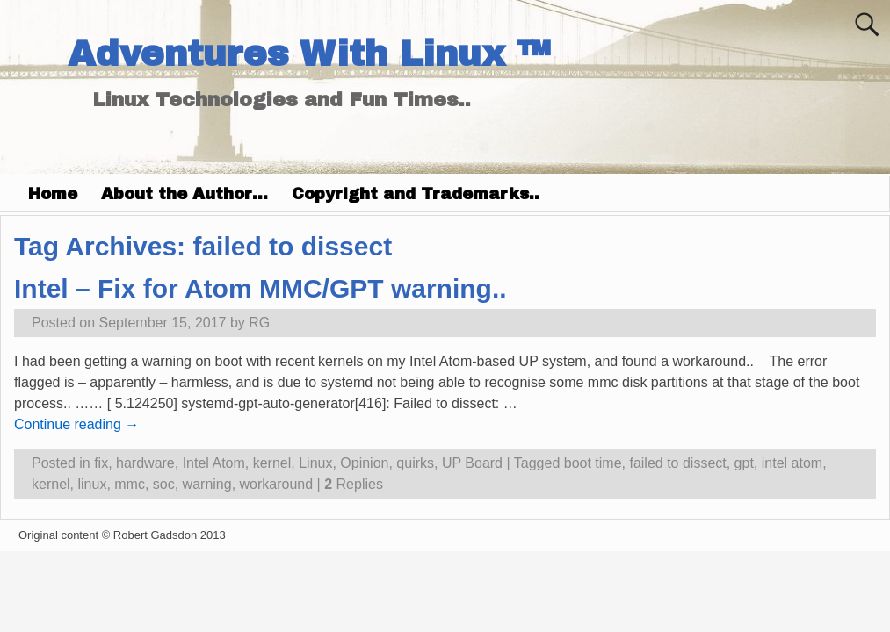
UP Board (472, 463)
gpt (744, 463)
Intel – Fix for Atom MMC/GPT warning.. (260, 288)
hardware (145, 463)
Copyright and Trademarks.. (415, 194)
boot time (593, 463)
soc (164, 484)
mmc (129, 484)
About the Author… (184, 194)
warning (207, 484)
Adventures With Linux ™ (309, 54)
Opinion (364, 463)
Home (52, 194)
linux (91, 484)
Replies (353, 484)
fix (101, 463)
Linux (315, 463)
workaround (277, 484)
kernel (272, 463)
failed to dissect (677, 463)
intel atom (792, 463)
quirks (415, 463)
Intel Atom (214, 463)
